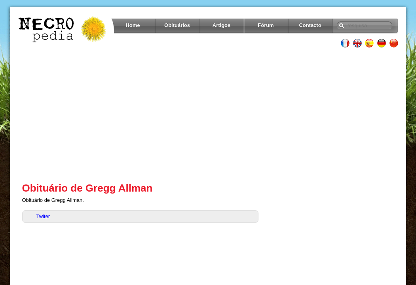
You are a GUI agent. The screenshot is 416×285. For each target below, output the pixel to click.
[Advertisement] (208, 114)
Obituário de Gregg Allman (87, 188)
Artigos (221, 25)
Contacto (310, 25)
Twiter (43, 216)
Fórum (266, 25)
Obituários (177, 25)
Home (133, 25)
